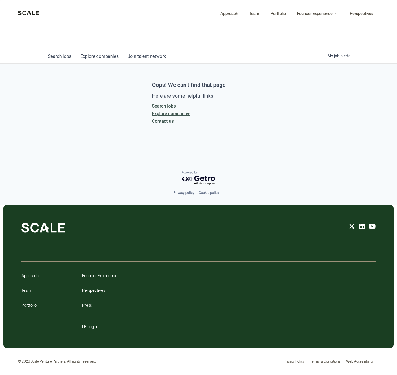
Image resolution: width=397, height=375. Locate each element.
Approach (229, 13)
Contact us (163, 121)
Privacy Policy (294, 361)
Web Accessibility (359, 361)
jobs (59, 56)
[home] (28, 13)
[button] (317, 13)
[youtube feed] (372, 227)
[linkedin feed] (362, 227)
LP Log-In (90, 326)
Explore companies (171, 113)
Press (87, 305)
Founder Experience (99, 275)
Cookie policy (209, 193)
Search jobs (164, 106)
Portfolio (278, 13)
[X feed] (351, 227)
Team (254, 13)
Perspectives (361, 13)
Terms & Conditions (325, 361)
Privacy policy (183, 193)
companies (99, 56)
